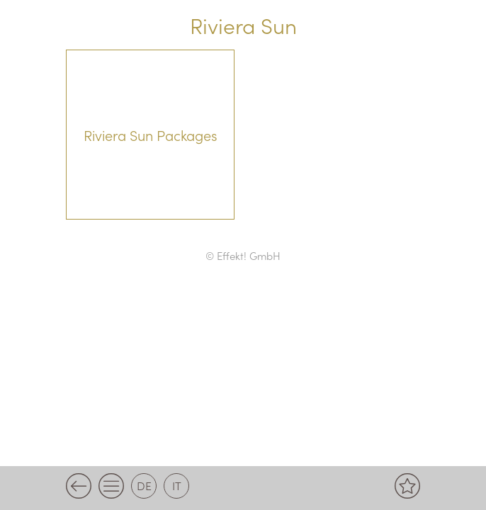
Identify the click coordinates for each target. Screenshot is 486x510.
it (176, 485)
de (144, 485)
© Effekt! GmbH (243, 255)
